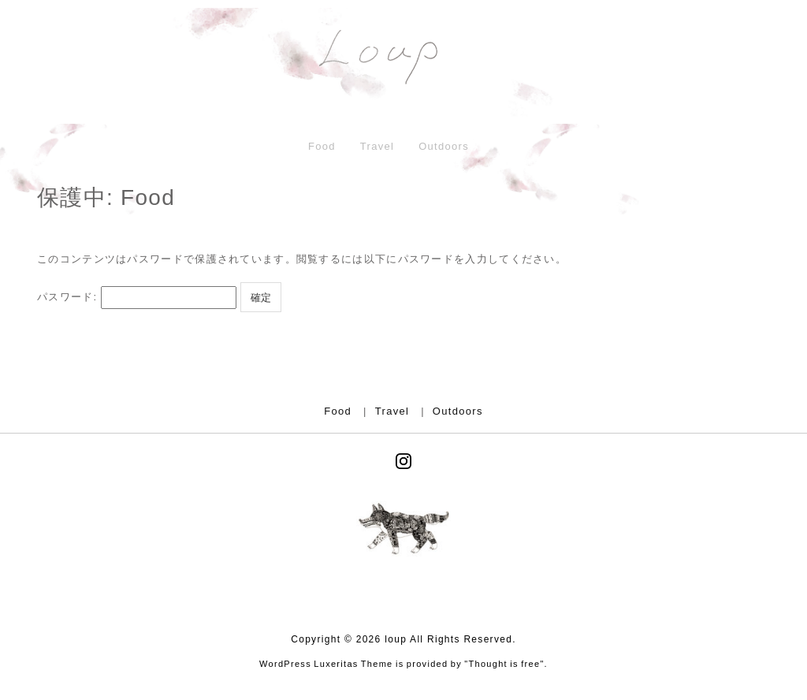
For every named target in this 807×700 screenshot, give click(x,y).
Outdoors (443, 146)
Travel (377, 146)
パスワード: (136, 297)
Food (322, 146)
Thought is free (505, 663)
